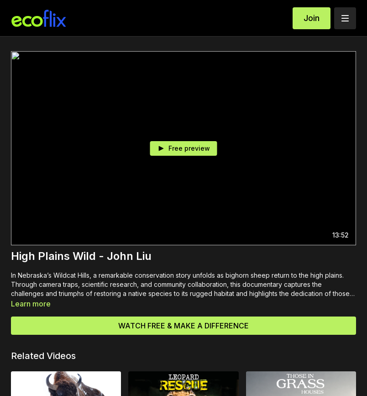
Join (312, 18)
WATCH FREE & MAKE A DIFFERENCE (183, 325)
